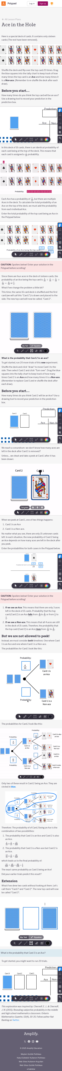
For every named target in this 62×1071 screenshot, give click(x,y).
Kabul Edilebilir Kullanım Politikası (31, 1058)
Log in (32, 3)
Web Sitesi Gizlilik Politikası (31, 1065)
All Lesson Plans (11, 19)
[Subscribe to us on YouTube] (37, 1041)
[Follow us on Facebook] (29, 1041)
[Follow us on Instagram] (33, 1041)
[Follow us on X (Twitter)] (25, 1041)
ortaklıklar (31, 1069)
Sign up (43, 3)
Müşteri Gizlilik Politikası (31, 1054)
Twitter (15, 1020)
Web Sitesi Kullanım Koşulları (31, 1061)
